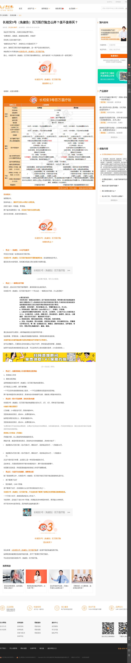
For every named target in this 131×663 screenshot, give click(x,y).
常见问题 (55, 629)
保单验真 (20, 629)
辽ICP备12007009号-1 (7, 657)
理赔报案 (37, 629)
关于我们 (3, 648)
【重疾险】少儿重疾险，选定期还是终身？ (82, 581)
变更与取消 (21, 633)
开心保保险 (4, 15)
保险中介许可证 (75, 657)
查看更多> (114, 137)
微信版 (42, 648)
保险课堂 (59, 8)
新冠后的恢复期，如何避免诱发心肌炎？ (13, 581)
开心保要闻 (13, 648)
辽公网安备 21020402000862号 (26, 657)
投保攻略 (13, 15)
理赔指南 (37, 626)
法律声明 (33, 648)
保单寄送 (20, 636)
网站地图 (24, 648)
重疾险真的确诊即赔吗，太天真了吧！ (36, 581)
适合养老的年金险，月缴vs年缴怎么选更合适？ (59, 581)
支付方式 (3, 626)
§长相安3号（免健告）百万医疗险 (31, 51)
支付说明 (3, 629)
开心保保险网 (6, 8)
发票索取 (55, 626)
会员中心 (109, 2)
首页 (20, 8)
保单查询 (20, 626)
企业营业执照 (85, 657)
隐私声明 (55, 633)
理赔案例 (37, 633)
